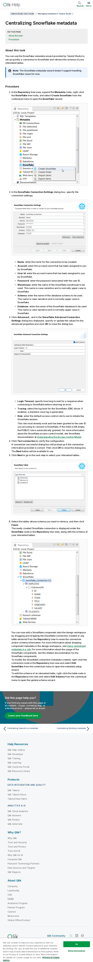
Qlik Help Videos (16, 750)
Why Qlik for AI (15, 855)
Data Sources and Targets (21, 867)
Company (13, 886)
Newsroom (13, 916)
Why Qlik (12, 838)
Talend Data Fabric (17, 798)
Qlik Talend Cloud (17, 794)
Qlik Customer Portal (18, 767)
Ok (76, 944)
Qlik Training (14, 758)
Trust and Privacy (17, 846)
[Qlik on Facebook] (82, 935)
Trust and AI (14, 851)
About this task (16, 35)
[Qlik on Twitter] (71, 935)
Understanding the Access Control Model (59, 437)
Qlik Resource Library (19, 771)
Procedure (14, 39)
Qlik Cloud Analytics (18, 811)
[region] (46, 950)
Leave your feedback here (23, 715)
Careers (12, 911)
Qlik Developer (15, 754)
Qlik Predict (14, 819)
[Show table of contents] (6, 13)
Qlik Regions (14, 872)
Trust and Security (17, 842)
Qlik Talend (13, 790)
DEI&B (11, 899)
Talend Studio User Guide (22, 13)
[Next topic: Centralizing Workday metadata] (69, 729)
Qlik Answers (14, 815)
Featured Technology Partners (23, 863)
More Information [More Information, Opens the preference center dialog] (76, 950)
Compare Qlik (15, 859)
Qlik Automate (15, 824)
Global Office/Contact (19, 920)
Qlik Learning (14, 762)
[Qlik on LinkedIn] (76, 935)
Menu (88, 6)
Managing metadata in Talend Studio (55, 13)
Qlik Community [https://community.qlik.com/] (56, 935)
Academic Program (18, 903)
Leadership (13, 890)
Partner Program (16, 907)
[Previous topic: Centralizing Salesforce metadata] (24, 729)
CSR (10, 894)
